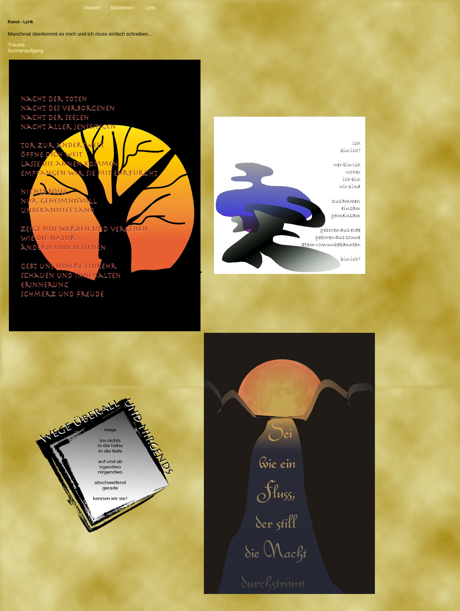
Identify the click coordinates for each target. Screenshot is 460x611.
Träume (16, 45)
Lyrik (150, 7)
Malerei (92, 7)
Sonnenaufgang (25, 50)
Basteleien (123, 7)
